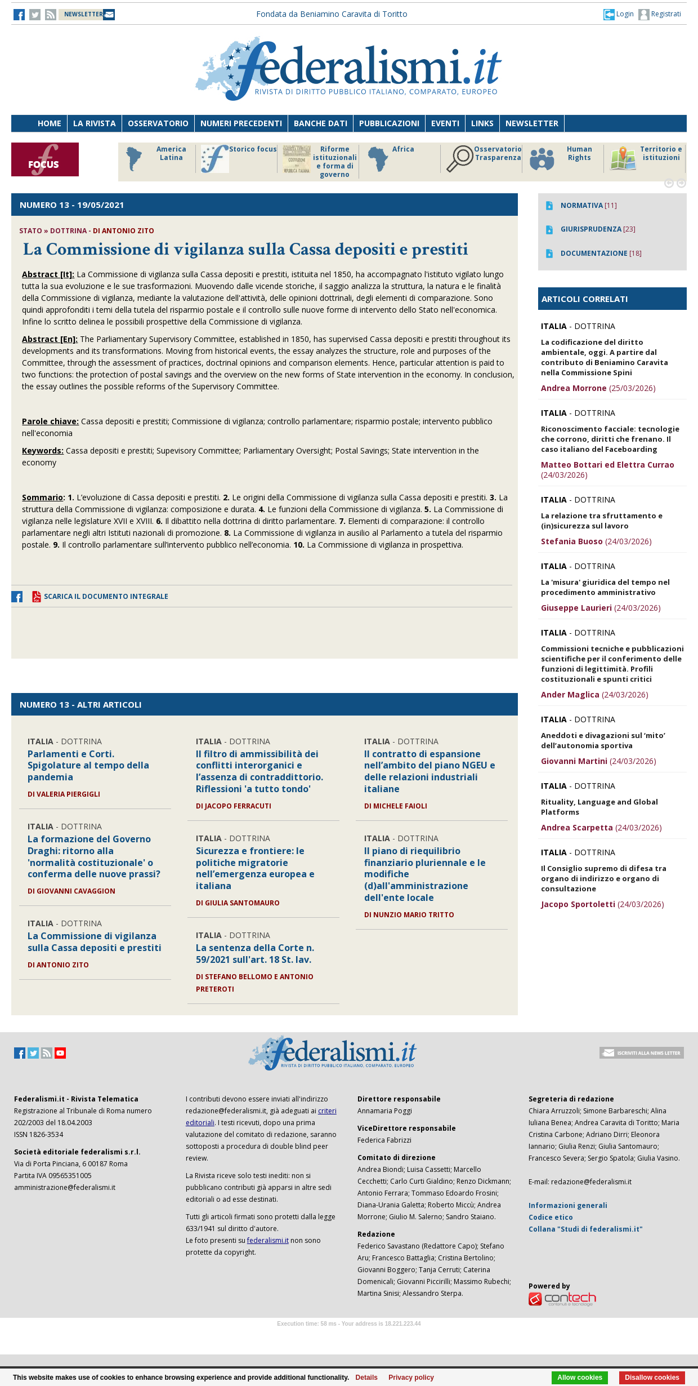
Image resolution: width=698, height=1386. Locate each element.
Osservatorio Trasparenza (484, 159)
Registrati (659, 14)
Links (482, 123)
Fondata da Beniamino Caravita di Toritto (332, 13)
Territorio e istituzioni (645, 159)
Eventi (445, 123)
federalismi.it (268, 1240)
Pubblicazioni (389, 123)
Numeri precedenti (241, 123)
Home (49, 123)
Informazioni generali (568, 1205)
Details (367, 1377)
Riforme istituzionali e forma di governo (320, 162)
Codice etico (551, 1217)
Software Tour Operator (349, 1337)
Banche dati (320, 123)
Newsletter (531, 123)
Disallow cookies (652, 1377)
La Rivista (94, 123)
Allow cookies (579, 1377)
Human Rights (559, 159)
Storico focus (239, 159)
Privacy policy (411, 1377)
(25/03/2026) (598, 388)
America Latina (152, 159)
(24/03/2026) (607, 469)
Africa (389, 159)
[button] (618, 14)
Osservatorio (158, 123)
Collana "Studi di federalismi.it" (586, 1229)
